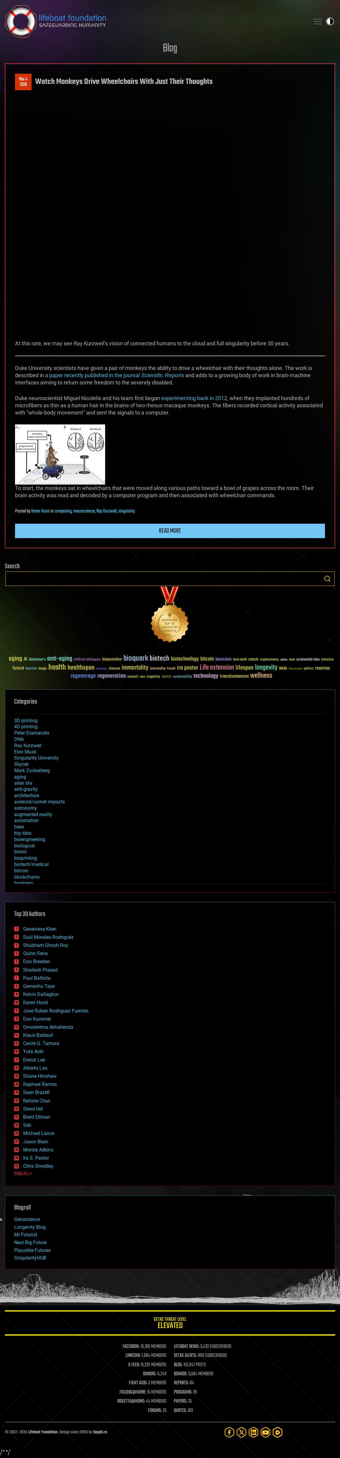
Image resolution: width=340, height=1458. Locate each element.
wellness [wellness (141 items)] (261, 676)
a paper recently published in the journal (114, 375)
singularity (126, 511)
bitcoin (21, 871)
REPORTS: (181, 1383)
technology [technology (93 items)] (205, 676)
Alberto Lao (35, 1068)
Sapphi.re (100, 1432)
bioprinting (25, 858)
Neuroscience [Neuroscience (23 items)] (295, 669)
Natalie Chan (36, 1101)
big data (23, 833)
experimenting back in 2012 (193, 398)
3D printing (26, 720)
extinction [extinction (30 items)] (327, 660)
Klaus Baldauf (38, 1035)
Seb (27, 1125)
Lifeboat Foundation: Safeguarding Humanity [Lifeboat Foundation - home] (155, 21)
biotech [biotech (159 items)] (159, 659)
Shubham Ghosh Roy (45, 945)
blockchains (27, 877)
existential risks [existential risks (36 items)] (308, 660)
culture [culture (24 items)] (283, 659)
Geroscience (27, 1219)
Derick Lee (34, 1060)
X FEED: (134, 1365)
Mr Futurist (25, 1235)
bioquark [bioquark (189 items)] (135, 658)
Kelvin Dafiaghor (41, 994)
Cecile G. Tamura (41, 1043)
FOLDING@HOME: (133, 1392)
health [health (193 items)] (57, 667)
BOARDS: (180, 1374)
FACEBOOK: (131, 1347)
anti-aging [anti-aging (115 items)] (59, 659)
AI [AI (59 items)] (25, 659)
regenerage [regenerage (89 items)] (83, 676)
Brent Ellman (36, 1117)
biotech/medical (31, 864)
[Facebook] (229, 1432)
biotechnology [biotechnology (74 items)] (185, 659)
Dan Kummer (37, 1019)
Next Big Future (30, 1242)
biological (24, 846)
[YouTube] (265, 1432)
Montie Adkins (38, 1150)
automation (26, 820)
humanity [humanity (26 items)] (101, 669)
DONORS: (149, 1374)
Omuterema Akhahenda (48, 1027)
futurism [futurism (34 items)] (31, 669)
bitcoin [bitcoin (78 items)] (207, 659)
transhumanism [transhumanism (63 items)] (234, 676)
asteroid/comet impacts (39, 802)
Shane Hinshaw (39, 1076)
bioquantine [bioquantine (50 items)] (112, 659)
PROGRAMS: (183, 1392)
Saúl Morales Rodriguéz (48, 937)
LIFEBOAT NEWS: (186, 1347)
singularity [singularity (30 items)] (153, 677)
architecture (26, 795)
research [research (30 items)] (132, 677)
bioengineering (29, 839)
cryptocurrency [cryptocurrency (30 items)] (269, 660)
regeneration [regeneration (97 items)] (111, 676)
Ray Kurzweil (106, 511)
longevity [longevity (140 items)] (266, 668)
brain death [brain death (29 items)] (240, 660)
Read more (170, 531)
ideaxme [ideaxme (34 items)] (114, 669)
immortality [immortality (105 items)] (135, 667)
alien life (23, 783)
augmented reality (33, 814)
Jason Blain (35, 1142)
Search (327, 579)
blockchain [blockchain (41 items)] (223, 659)
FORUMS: (155, 1411)
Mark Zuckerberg (32, 770)
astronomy (25, 808)
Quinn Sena (35, 953)
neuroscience (84, 511)
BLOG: (178, 1365)
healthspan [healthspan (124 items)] (81, 668)
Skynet (21, 764)
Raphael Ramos (40, 1084)
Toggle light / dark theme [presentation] (330, 21)
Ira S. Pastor (36, 1158)
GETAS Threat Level (170, 1324)
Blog (170, 48)
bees (19, 827)
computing (63, 511)
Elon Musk (25, 752)
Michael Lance (38, 1133)
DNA (19, 739)
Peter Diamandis (31, 733)
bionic (20, 852)
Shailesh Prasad (40, 970)
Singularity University (36, 758)
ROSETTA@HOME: (131, 1401)
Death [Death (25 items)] (292, 659)
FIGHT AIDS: (138, 1383)
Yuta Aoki (33, 1051)
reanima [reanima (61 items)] (322, 668)
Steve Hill (33, 1109)
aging (20, 777)
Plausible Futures (32, 1250)
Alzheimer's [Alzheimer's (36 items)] (37, 660)
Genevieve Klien (39, 929)
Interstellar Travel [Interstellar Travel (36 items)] (162, 669)
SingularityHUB (30, 1258)
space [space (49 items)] (167, 676)
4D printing (26, 726)
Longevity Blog (30, 1227)
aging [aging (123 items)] (15, 659)
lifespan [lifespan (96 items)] (244, 667)
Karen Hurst (40, 511)
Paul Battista (36, 978)
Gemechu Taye (39, 986)
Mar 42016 (23, 82)
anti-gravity (26, 789)
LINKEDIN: (133, 1356)
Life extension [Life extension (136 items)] (217, 668)
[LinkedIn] (253, 1432)
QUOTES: (180, 1411)
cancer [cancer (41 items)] (253, 659)
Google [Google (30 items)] (42, 669)
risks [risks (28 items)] (142, 677)
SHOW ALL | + (23, 1174)
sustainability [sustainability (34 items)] (182, 677)
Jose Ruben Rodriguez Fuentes (56, 1011)
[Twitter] (241, 1432)
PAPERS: (180, 1401)
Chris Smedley (38, 1166)
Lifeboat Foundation (43, 1432)
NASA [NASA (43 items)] (283, 668)
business (23, 883)
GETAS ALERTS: (185, 1356)
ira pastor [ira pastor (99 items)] (187, 667)
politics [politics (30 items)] (309, 669)
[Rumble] (277, 1432)
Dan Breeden (36, 961)
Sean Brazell (36, 1092)
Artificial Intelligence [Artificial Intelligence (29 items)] (87, 660)
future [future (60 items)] (18, 668)
